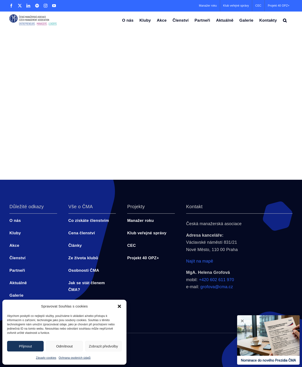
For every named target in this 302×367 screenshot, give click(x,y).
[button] (119, 306)
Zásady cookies (46, 357)
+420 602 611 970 (216, 279)
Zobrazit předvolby (103, 346)
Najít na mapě (199, 261)
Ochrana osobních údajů (75, 357)
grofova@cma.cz (216, 286)
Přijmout (25, 346)
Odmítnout (64, 346)
